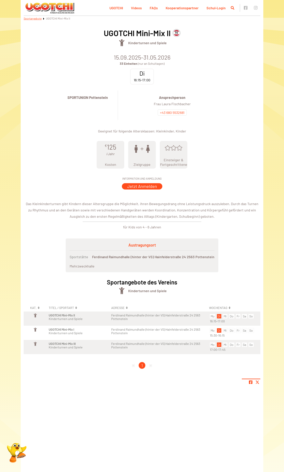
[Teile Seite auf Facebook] (251, 382)
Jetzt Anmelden (142, 186)
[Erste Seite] (133, 365)
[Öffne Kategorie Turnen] (121, 42)
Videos (136, 8)
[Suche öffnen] (232, 8)
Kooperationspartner (182, 8)
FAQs (154, 8)
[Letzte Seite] (150, 365)
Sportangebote (33, 18)
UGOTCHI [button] (116, 8)
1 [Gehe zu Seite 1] (142, 365)
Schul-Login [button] (216, 8)
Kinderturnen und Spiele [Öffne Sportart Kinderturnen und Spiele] (147, 43)
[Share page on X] (257, 382)
